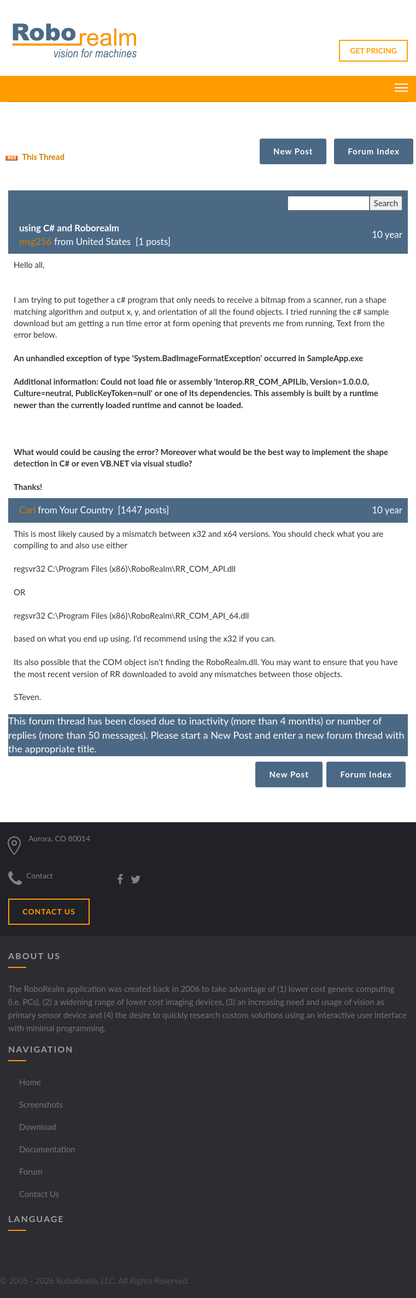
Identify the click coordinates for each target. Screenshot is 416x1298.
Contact (39, 875)
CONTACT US (48, 911)
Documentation (47, 1149)
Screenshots (41, 1104)
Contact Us (39, 1194)
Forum (31, 1171)
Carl (27, 510)
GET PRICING (373, 50)
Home (30, 1082)
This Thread (34, 156)
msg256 (35, 241)
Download (37, 1127)
